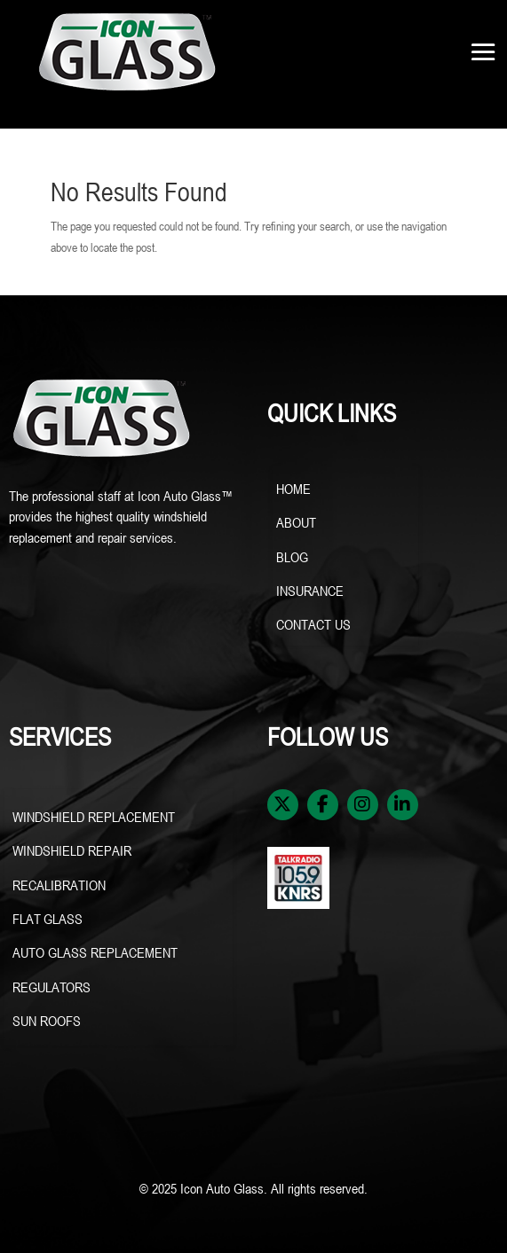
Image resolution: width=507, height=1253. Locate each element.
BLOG (292, 557)
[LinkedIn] (402, 804)
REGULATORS (51, 987)
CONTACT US (313, 624)
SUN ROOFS (48, 1021)
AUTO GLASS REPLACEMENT (95, 952)
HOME (293, 488)
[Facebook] (322, 804)
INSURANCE (310, 590)
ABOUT (296, 522)
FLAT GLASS (47, 919)
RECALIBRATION (59, 885)
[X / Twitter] (282, 804)
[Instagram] (362, 804)
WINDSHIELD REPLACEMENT (95, 817)
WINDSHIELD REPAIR (73, 850)
